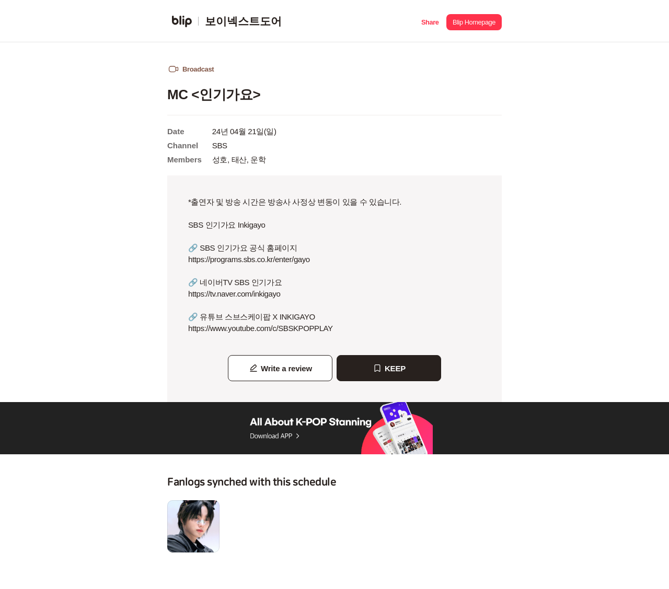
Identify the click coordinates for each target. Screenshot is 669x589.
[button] (430, 21)
